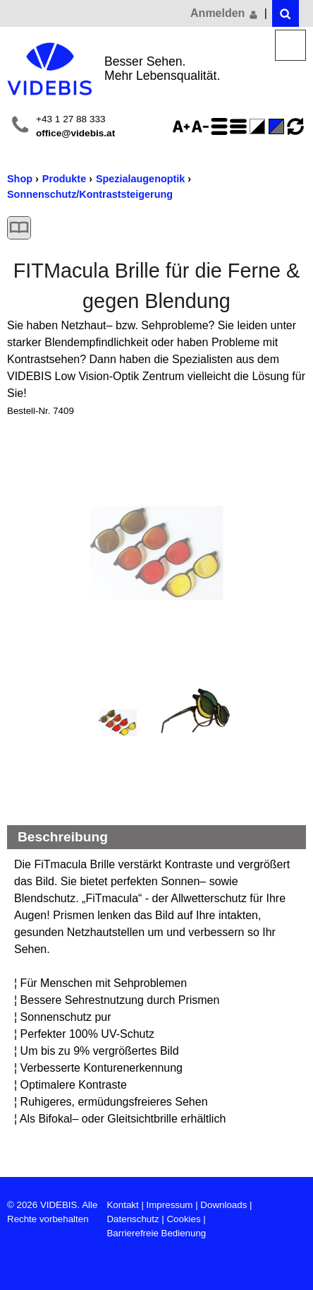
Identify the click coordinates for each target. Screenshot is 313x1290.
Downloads (223, 1205)
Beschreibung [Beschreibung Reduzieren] (63, 836)
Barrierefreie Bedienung (156, 1233)
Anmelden (224, 13)
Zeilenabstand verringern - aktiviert (240, 126)
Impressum (170, 1205)
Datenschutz (132, 1219)
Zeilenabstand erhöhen (221, 126)
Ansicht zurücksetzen (295, 126)
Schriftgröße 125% (183, 126)
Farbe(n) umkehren (259, 126)
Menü (291, 45)
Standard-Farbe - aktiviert (278, 126)
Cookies (183, 1219)
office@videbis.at (75, 133)
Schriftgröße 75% (202, 126)
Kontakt (122, 1205)
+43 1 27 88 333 (71, 119)
